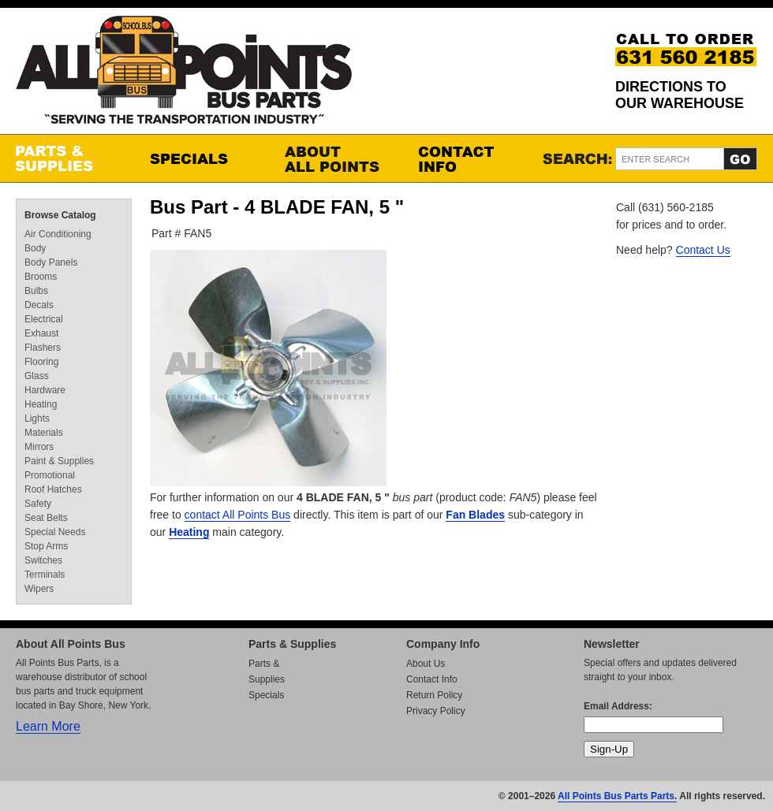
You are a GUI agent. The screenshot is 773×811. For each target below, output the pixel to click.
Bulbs (36, 290)
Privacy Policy (435, 710)
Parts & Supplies (67, 158)
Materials (43, 432)
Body (35, 248)
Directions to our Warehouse (679, 95)
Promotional (49, 475)
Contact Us (703, 250)
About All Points (335, 158)
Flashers (42, 347)
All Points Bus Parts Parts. (617, 796)
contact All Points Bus (238, 514)
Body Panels (50, 262)
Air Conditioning (57, 234)
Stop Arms (46, 546)
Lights (37, 418)
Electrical (43, 319)
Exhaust (41, 333)
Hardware (44, 390)
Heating (189, 532)
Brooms (40, 276)
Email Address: (618, 706)
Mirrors (39, 446)
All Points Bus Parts (184, 74)
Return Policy (434, 695)
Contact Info (469, 158)
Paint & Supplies (59, 461)
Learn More (48, 726)
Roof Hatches (53, 489)
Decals (39, 305)
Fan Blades (475, 514)
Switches (43, 560)
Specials (201, 158)
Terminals (44, 574)
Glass (36, 375)
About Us (425, 663)
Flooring (41, 361)
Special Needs (54, 532)
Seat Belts (46, 517)
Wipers (39, 588)
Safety (37, 503)
